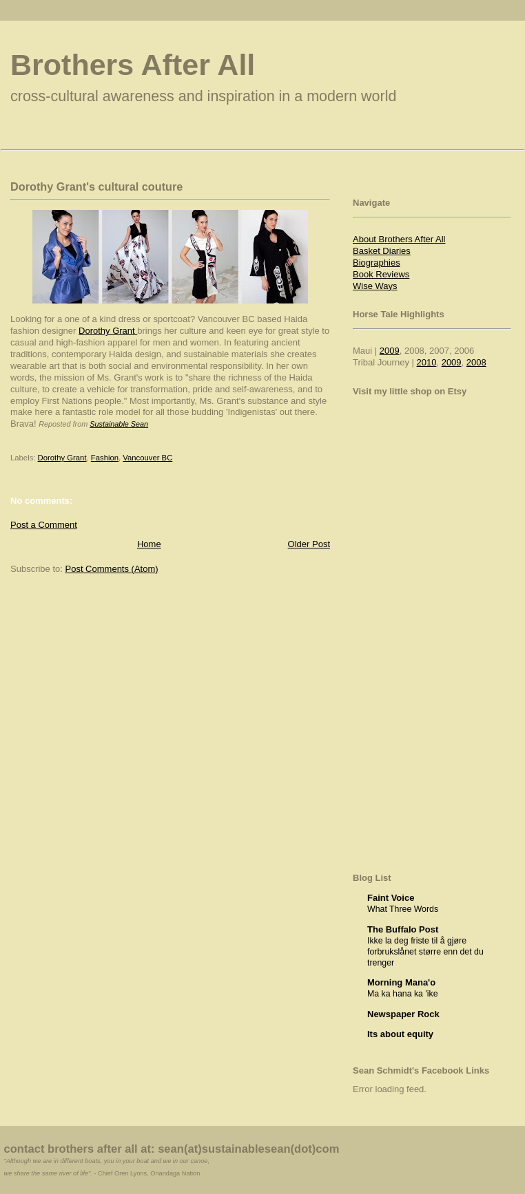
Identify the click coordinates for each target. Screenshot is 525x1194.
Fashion (105, 458)
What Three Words (402, 909)
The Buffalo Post (402, 929)
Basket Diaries (382, 251)
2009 (390, 350)
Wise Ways (375, 286)
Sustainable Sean (119, 424)
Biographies (376, 262)
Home (149, 544)
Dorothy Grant (108, 331)
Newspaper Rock (403, 1014)
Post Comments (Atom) (111, 569)
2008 (476, 362)
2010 (427, 362)
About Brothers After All (399, 239)
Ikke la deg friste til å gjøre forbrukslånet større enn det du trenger (425, 952)
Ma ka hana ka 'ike (402, 994)
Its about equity (400, 1034)
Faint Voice (390, 898)
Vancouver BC (147, 458)
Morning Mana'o (401, 982)
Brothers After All (132, 64)
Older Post (309, 544)
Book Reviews (381, 274)
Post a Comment (43, 525)
